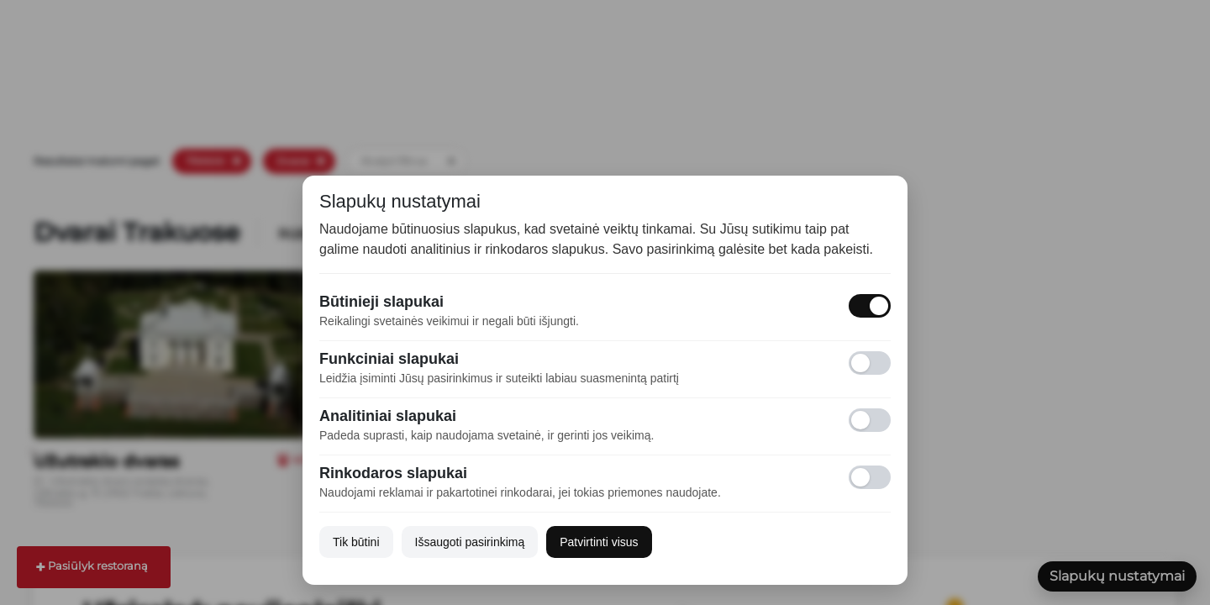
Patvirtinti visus (599, 542)
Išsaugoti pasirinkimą (470, 542)
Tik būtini (356, 542)
